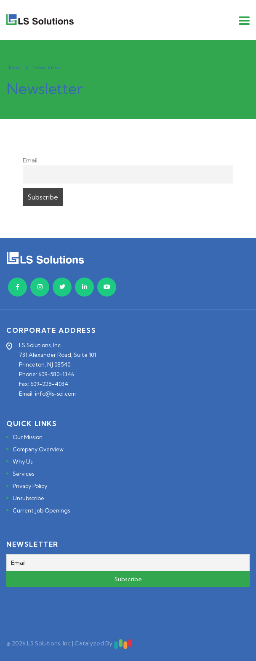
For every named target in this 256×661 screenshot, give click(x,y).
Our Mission (28, 437)
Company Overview (38, 449)
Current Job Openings (41, 510)
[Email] (128, 562)
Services (23, 473)
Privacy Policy (30, 486)
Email (30, 160)
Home (13, 67)
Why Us (22, 461)
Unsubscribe (28, 498)
